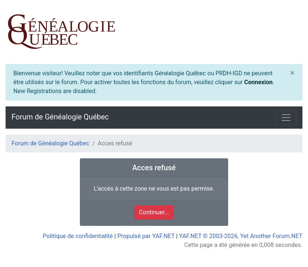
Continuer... (154, 212)
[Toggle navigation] (286, 117)
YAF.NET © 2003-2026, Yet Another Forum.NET (240, 236)
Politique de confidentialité (78, 236)
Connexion (258, 82)
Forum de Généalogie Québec (60, 116)
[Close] (292, 73)
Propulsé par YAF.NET (146, 236)
